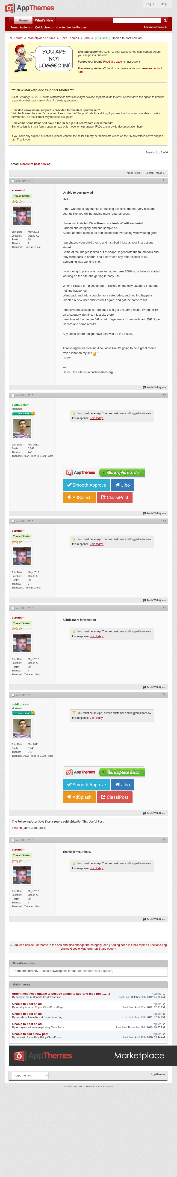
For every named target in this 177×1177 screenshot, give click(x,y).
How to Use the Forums (71, 27)
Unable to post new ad (35, 164)
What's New (44, 20)
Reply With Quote (154, 387)
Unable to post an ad (27, 1004)
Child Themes (69, 38)
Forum (18, 38)
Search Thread (153, 172)
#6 (164, 839)
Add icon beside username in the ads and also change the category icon (60, 945)
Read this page (112, 61)
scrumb (17, 827)
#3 (164, 520)
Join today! (96, 418)
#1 (164, 180)
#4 (164, 607)
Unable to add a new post (30, 1034)
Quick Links (43, 27)
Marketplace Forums (41, 38)
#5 (164, 694)
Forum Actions (20, 27)
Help (164, 4)
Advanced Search (155, 27)
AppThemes (158, 1074)
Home (23, 20)
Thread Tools (132, 172)
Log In (150, 4)
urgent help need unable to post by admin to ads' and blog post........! (61, 993)
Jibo (87, 38)
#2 (164, 394)
